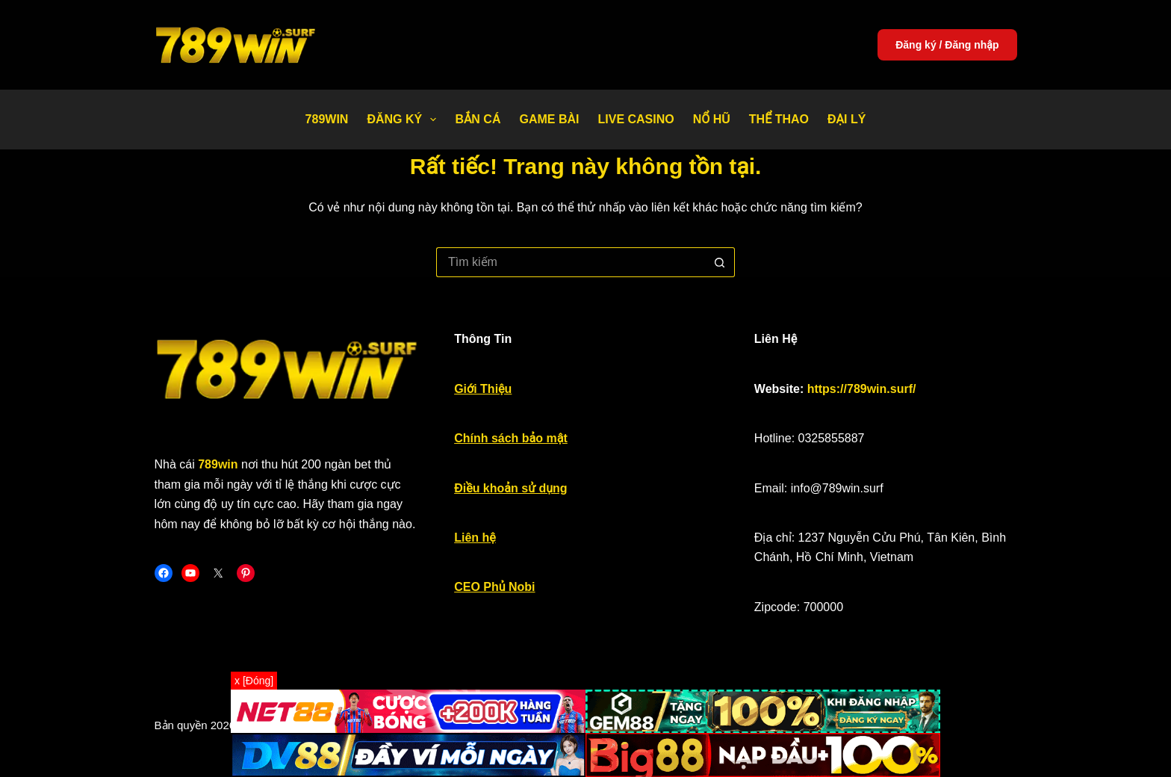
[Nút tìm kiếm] (720, 262)
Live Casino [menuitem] (635, 119)
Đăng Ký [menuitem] (404, 120)
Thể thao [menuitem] (779, 119)
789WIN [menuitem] (327, 119)
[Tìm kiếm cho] (570, 262)
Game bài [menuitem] (549, 119)
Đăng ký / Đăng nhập (946, 45)
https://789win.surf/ (861, 389)
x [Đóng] (253, 681)
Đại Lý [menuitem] (846, 119)
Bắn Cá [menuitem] (477, 119)
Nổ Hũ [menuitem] (711, 119)
